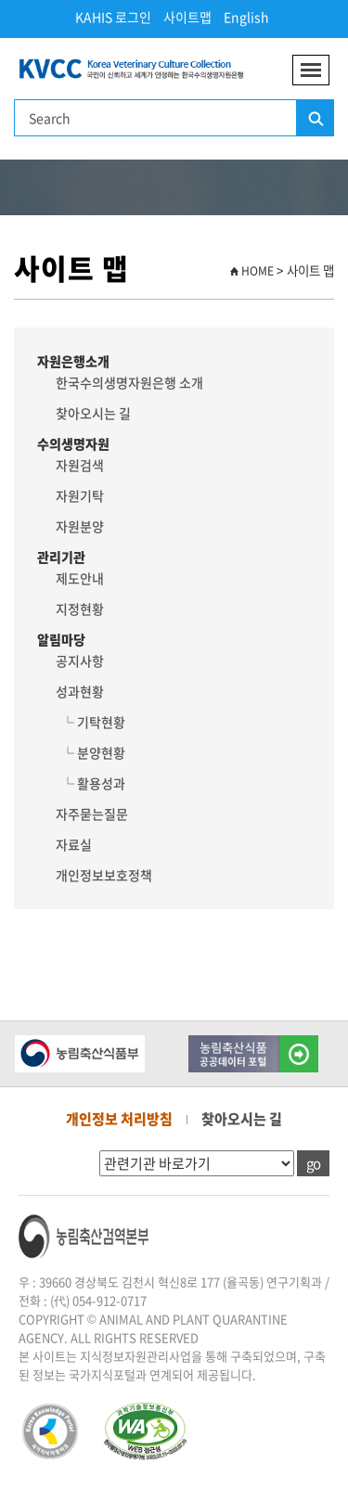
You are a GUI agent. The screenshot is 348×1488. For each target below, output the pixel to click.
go (313, 1163)
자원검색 (80, 464)
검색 (314, 118)
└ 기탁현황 (90, 721)
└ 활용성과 (90, 783)
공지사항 (80, 660)
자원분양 (80, 526)
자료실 (74, 844)
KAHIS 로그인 (113, 16)
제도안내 (80, 578)
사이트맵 (187, 16)
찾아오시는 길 (93, 413)
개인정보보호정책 (104, 875)
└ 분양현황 (90, 752)
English (246, 16)
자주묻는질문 (92, 813)
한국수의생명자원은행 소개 (129, 382)
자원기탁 (80, 495)
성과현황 (80, 691)
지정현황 (80, 608)
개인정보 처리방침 (119, 1119)
